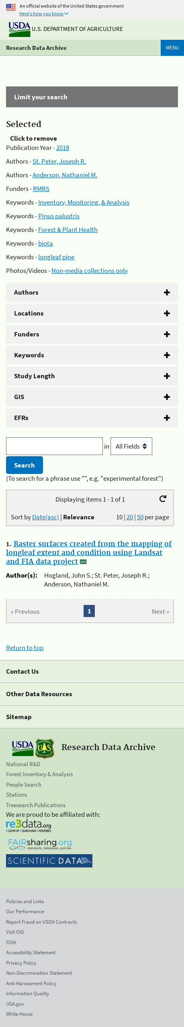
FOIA (11, 942)
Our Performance (25, 911)
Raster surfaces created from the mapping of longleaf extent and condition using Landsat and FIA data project (89, 553)
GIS (19, 396)
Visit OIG (15, 932)
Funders (26, 334)
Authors (26, 292)
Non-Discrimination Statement (39, 973)
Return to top (24, 647)
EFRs (21, 417)
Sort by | (52, 516)
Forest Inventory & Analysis (39, 774)
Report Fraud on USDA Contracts (41, 921)
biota (45, 243)
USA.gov (15, 1003)
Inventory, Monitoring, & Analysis (83, 202)
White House (19, 1014)
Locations (29, 313)
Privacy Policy (21, 962)
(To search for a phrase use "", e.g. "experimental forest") (84, 478)
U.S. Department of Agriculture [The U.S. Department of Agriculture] (66, 29)
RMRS (41, 188)
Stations (16, 794)
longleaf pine (56, 256)
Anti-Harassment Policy (31, 983)
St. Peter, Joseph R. (59, 161)
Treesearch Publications (35, 805)
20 (130, 516)
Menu (172, 47)
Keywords (29, 355)
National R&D (23, 764)
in (128, 446)
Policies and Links (25, 901)
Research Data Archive (36, 47)
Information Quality (27, 993)
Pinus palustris (59, 215)
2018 (62, 147)
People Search (23, 784)
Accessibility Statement (30, 952)
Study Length (34, 375)
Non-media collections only (89, 270)
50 (140, 516)
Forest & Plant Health (68, 229)
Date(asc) (45, 516)
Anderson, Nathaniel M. (65, 174)
